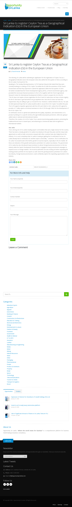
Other (8, 358)
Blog (58, 7)
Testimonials (51, 7)
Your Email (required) (16, 188)
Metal (8, 349)
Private (9, 364)
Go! (25, 456)
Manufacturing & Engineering (15, 345)
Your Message (14, 214)
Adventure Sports (12, 305)
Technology (10, 375)
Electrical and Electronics (14, 323)
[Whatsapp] (18, 162)
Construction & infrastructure (15, 318)
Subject (12, 205)
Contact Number (15, 197)
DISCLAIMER (6, 489)
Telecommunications (13, 377)
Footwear (10, 331)
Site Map (65, 7)
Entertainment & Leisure (14, 327)
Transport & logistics (13, 382)
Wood (8, 384)
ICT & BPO (10, 338)
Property (9, 369)
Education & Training (13, 320)
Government (10, 334)
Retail (8, 371)
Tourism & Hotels (12, 380)
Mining (9, 351)
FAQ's (54, 504)
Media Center (40, 7)
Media (9, 347)
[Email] (16, 162)
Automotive (10, 312)
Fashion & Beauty (12, 329)
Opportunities (9, 391)
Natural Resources (12, 353)
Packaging (10, 360)
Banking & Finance (12, 314)
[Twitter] (12, 162)
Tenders (18, 391)
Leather (9, 342)
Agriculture (10, 307)
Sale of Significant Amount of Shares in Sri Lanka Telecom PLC (29, 413)
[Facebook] (10, 162)
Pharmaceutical (11, 362)
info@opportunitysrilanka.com (17, 476)
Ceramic (9, 316)
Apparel (9, 309)
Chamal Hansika (16, 71)
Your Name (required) (16, 179)
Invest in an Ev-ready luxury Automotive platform (25, 405)
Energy (9, 325)
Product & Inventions (13, 366)
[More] (21, 162)
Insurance (10, 340)
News (24, 71)
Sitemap (60, 504)
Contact (66, 504)
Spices (9, 373)
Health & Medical (12, 336)
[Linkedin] (14, 162)
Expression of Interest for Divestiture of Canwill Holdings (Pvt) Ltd (30, 397)
